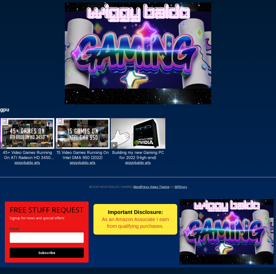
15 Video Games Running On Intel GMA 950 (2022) (83, 155)
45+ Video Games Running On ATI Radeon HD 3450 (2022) (27, 157)
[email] (47, 237)
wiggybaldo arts (27, 162)
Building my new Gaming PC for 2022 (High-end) (138, 155)
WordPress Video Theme (151, 187)
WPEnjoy (181, 187)
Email (14, 228)
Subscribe (46, 252)
